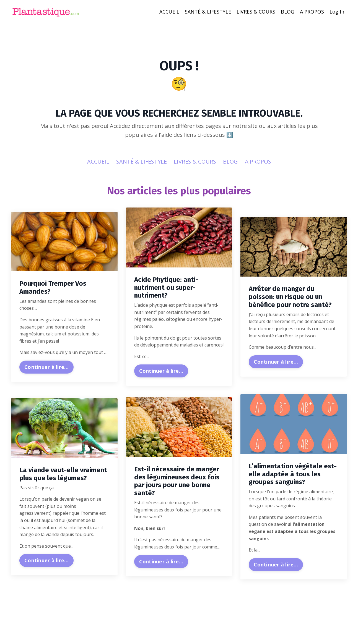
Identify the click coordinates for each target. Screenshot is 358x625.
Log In (337, 11)
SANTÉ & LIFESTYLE (208, 11)
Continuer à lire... (46, 367)
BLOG (287, 11)
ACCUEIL (169, 11)
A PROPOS (312, 11)
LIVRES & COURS (256, 11)
